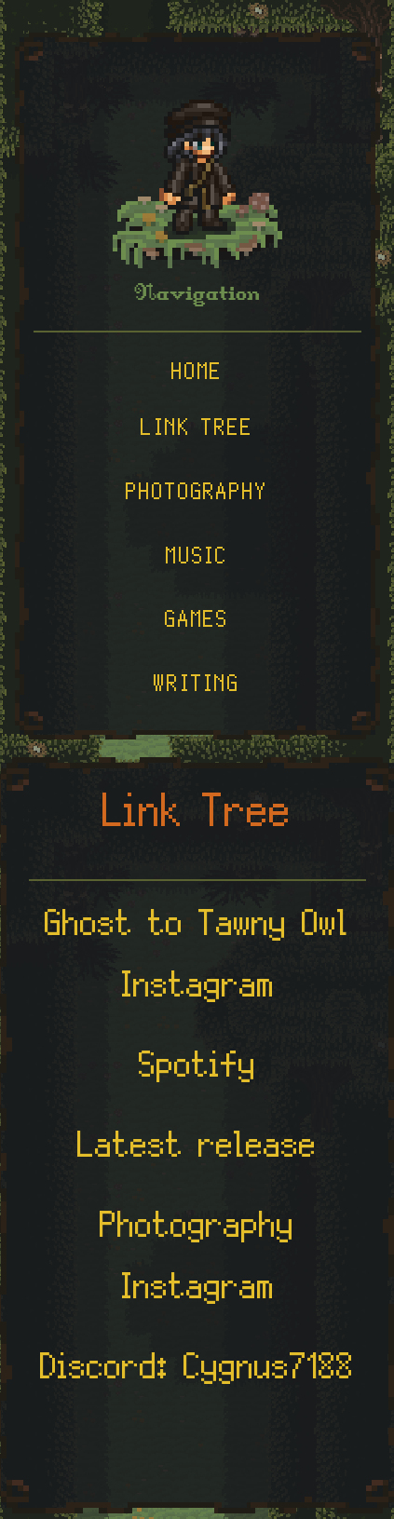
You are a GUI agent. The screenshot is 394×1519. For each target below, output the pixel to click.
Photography (197, 496)
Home (197, 375)
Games (197, 624)
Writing (197, 688)
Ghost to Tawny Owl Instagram (197, 961)
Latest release (197, 1152)
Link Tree (197, 432)
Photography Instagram (197, 1262)
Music (197, 560)
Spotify (197, 1072)
